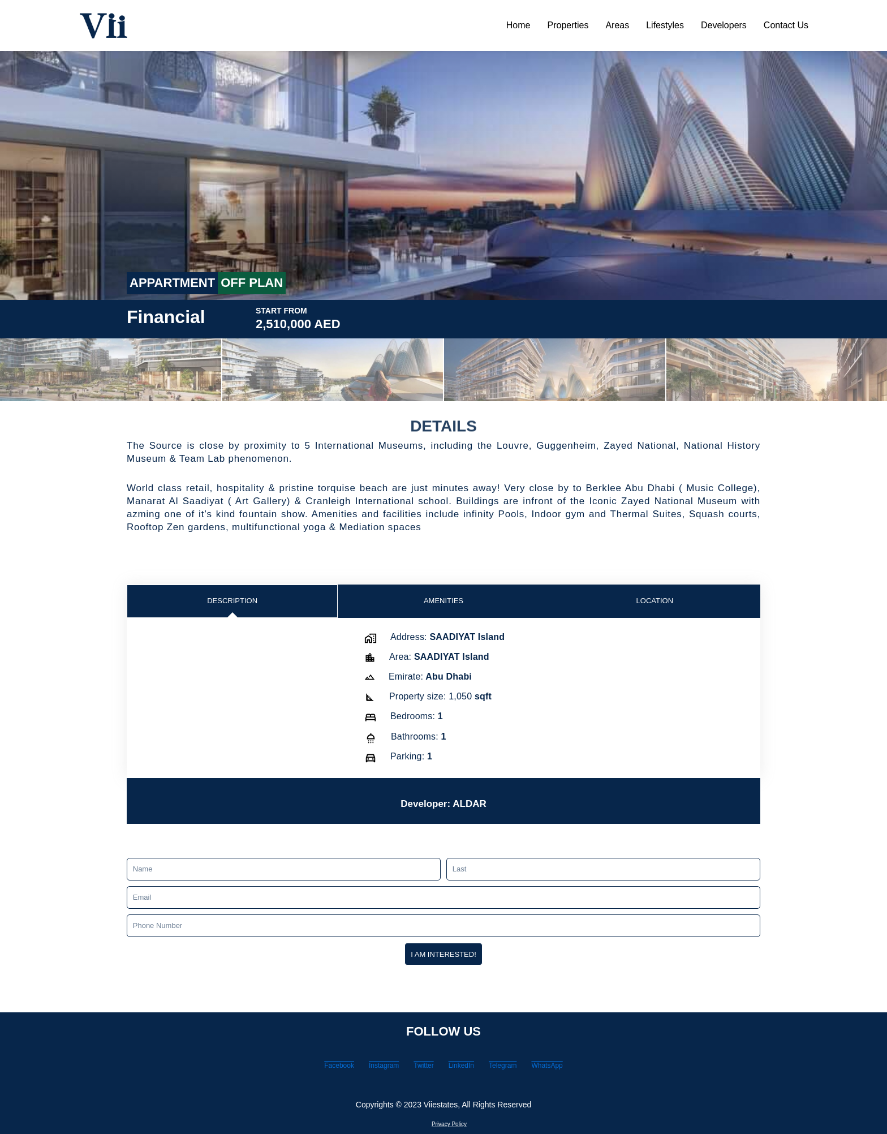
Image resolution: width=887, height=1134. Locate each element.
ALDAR (492, 812)
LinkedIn (470, 1068)
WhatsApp (595, 1068)
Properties (568, 25)
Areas (617, 25)
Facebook (291, 1068)
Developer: (411, 812)
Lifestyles (665, 25)
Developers (724, 25)
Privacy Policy (448, 1123)
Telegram (530, 1068)
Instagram (356, 1068)
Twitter (414, 1068)
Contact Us (786, 25)
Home (518, 25)
